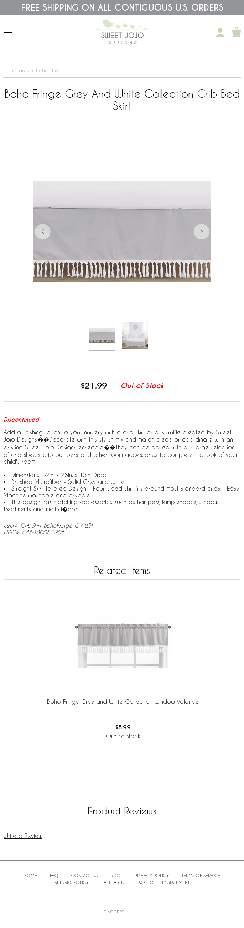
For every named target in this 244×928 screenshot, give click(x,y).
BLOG (116, 875)
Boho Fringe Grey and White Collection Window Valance (123, 701)
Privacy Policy (152, 875)
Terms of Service (201, 875)
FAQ (54, 875)
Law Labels (113, 882)
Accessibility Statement (164, 882)
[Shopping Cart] (236, 32)
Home (30, 875)
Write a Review (23, 835)
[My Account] (220, 32)
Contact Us (84, 875)
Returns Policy (71, 882)
